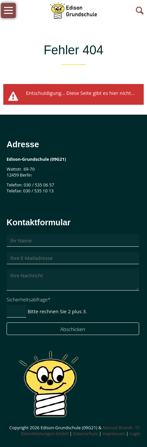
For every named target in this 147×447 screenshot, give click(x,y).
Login (135, 433)
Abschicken (72, 329)
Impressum (114, 433)
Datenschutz (85, 433)
